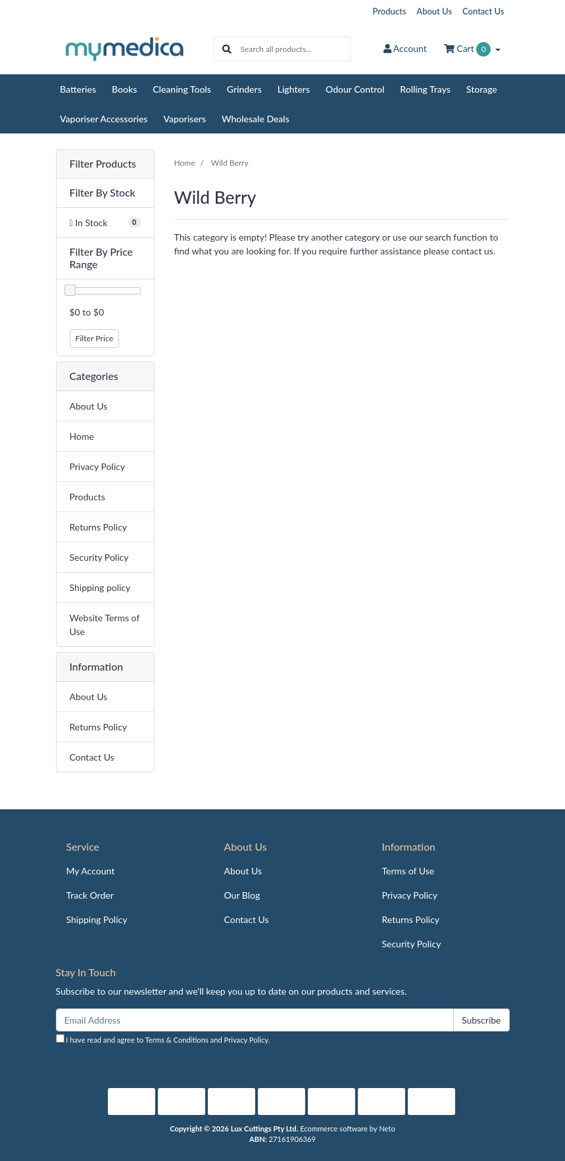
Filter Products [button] (103, 164)
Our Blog (242, 895)
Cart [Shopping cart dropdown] (468, 49)
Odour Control (355, 89)
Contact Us (483, 11)
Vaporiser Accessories (103, 118)
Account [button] (405, 48)
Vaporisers (184, 118)
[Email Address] (255, 1019)
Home (82, 436)
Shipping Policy (97, 919)
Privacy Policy (97, 466)
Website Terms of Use (105, 624)
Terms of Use (407, 870)
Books (124, 89)
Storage (481, 89)
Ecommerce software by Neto (347, 1128)
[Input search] (295, 48)
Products (389, 11)
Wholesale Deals (255, 118)
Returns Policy (99, 527)
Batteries (78, 89)
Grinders (244, 89)
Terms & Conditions (177, 1039)
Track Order (90, 895)
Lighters (294, 89)
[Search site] (227, 48)
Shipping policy (100, 587)
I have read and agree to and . (163, 1039)
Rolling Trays (425, 89)
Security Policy (99, 557)
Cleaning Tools (182, 89)
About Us (434, 11)
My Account (90, 870)
